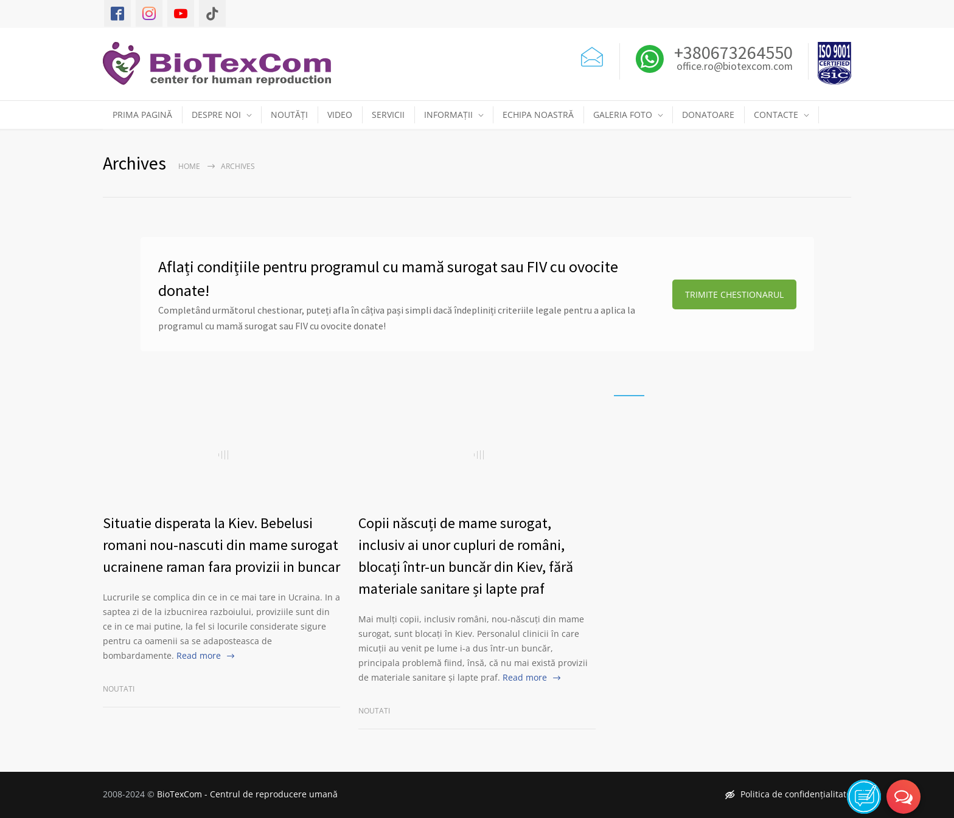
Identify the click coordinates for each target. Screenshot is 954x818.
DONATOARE (708, 114)
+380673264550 (731, 52)
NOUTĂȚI (289, 114)
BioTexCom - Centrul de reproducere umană (247, 794)
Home (189, 166)
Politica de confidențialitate (788, 794)
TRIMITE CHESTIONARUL (734, 294)
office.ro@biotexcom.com (735, 66)
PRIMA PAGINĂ (142, 114)
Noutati (118, 689)
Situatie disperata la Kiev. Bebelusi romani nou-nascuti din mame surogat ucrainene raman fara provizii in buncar (221, 545)
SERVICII (388, 114)
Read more (198, 655)
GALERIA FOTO (622, 114)
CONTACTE (776, 114)
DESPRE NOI (216, 114)
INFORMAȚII (448, 114)
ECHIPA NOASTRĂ (538, 114)
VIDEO (339, 114)
